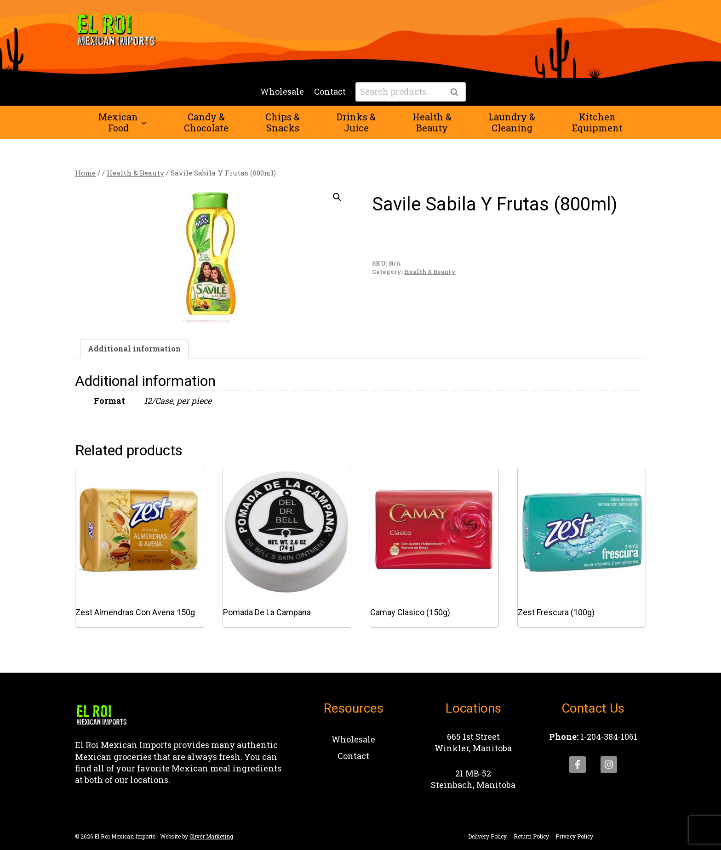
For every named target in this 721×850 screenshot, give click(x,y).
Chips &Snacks (282, 122)
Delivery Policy (487, 836)
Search (457, 92)
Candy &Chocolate (206, 122)
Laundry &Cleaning (511, 122)
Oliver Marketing (211, 836)
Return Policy (531, 836)
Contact (330, 91)
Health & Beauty (430, 271)
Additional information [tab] (134, 348)
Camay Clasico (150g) (410, 612)
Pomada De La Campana (267, 612)
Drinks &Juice (356, 122)
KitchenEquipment (597, 122)
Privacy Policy (574, 836)
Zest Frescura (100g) (556, 612)
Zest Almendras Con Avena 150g (135, 612)
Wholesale (282, 91)
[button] (337, 197)
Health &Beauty (432, 122)
